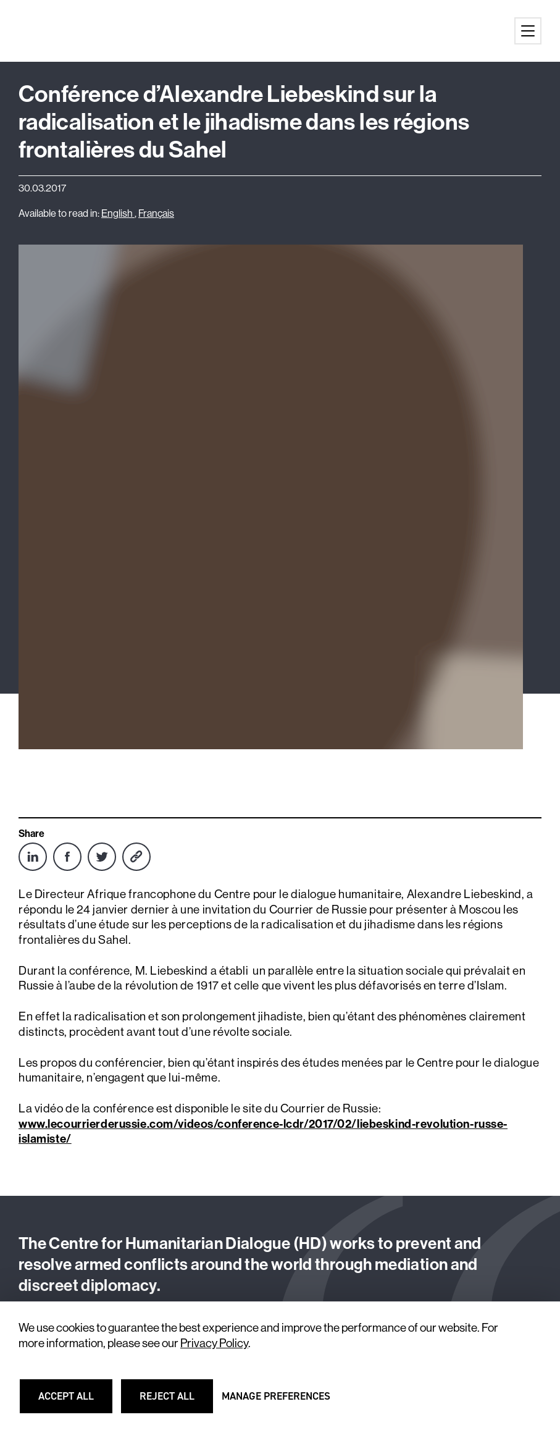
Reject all (175, 1401)
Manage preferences (276, 1401)
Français (156, 213)
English (118, 213)
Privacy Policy (214, 1342)
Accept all (74, 1401)
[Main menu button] (527, 30)
